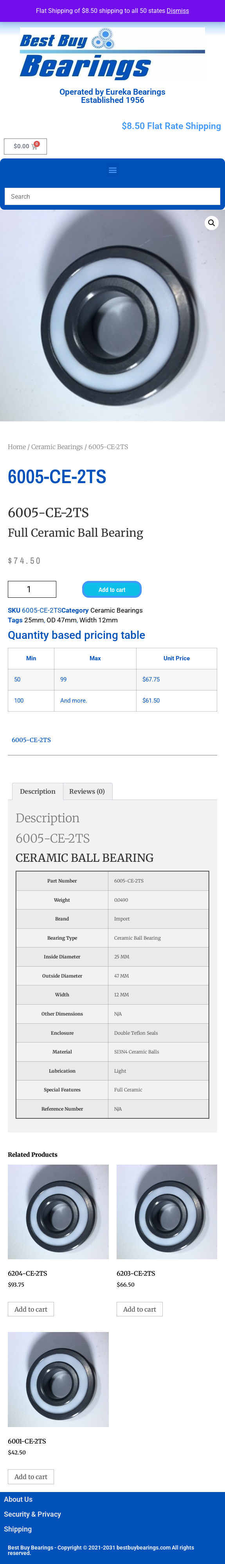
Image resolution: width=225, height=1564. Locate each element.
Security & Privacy (32, 1514)
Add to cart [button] (30, 1309)
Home (17, 447)
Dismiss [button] (178, 10)
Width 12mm (98, 620)
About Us (18, 1499)
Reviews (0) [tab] (87, 791)
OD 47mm (62, 620)
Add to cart (112, 589)
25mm (34, 620)
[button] (112, 169)
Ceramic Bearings (57, 447)
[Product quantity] (32, 589)
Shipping (18, 1529)
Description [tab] (38, 791)
